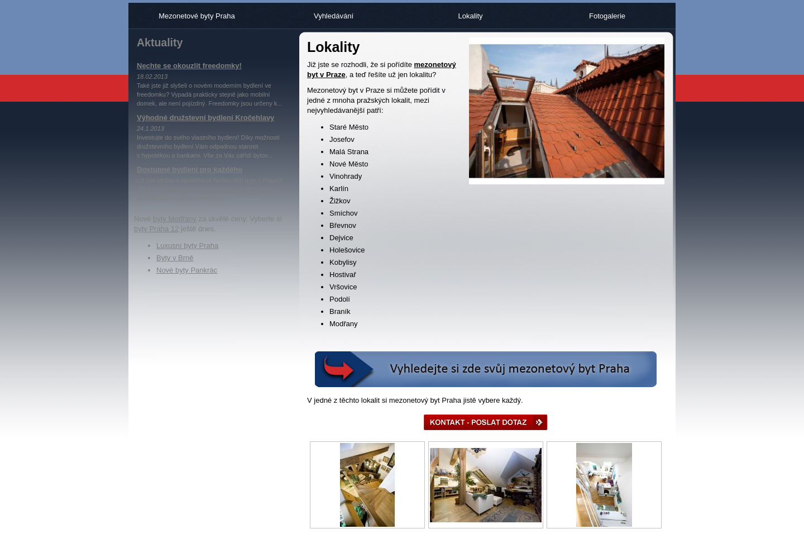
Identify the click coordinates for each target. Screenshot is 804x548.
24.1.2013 (150, 128)
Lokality (470, 16)
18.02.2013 (152, 76)
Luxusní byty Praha (187, 245)
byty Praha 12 (156, 229)
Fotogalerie (607, 16)
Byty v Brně (174, 258)
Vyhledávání (333, 16)
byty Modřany (175, 219)
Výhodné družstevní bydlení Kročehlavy (205, 117)
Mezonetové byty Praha (197, 16)
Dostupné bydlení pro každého (189, 169)
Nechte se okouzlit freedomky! (189, 65)
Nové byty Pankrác (186, 270)
